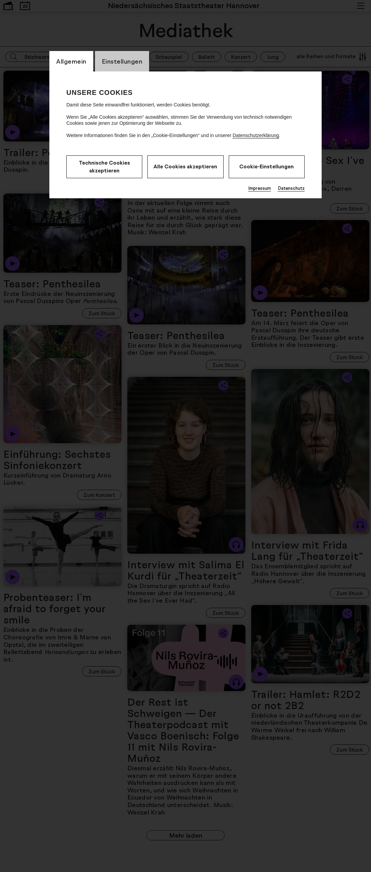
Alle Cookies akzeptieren (185, 166)
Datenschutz (291, 188)
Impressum (259, 188)
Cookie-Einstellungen (266, 166)
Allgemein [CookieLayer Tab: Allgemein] (71, 61)
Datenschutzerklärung (255, 135)
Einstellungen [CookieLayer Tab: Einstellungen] (122, 61)
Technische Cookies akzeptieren (104, 167)
